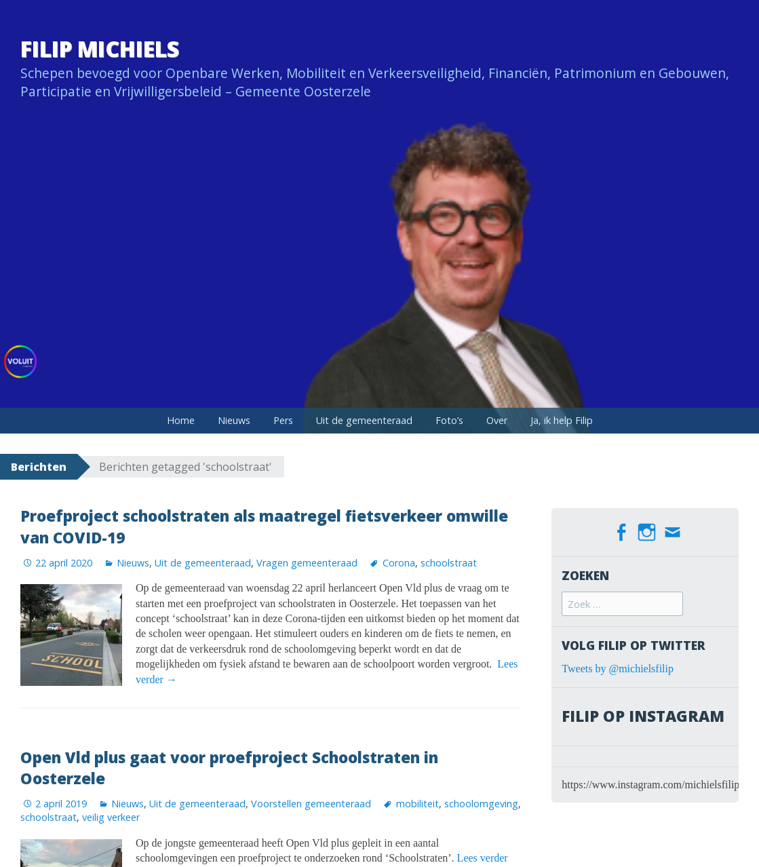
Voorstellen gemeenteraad (311, 803)
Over (496, 420)
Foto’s (449, 420)
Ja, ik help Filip (561, 420)
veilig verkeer (111, 817)
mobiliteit (417, 803)
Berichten (38, 466)
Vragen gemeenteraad (306, 562)
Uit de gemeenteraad (364, 420)
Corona (399, 562)
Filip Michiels (99, 48)
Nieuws (234, 420)
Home (181, 420)
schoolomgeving (481, 803)
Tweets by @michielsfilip (618, 668)
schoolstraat (449, 562)
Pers (283, 420)
